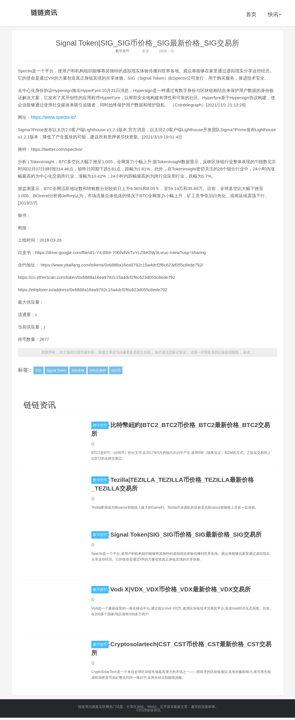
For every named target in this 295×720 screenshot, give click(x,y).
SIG (38, 371)
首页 (251, 14)
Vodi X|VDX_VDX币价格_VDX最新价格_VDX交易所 (180, 589)
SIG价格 (77, 371)
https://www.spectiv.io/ (53, 117)
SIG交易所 (98, 371)
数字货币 (122, 51)
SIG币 (116, 371)
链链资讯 (43, 13)
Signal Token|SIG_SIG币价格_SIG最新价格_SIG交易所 (147, 43)
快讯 (274, 14)
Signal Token (57, 371)
